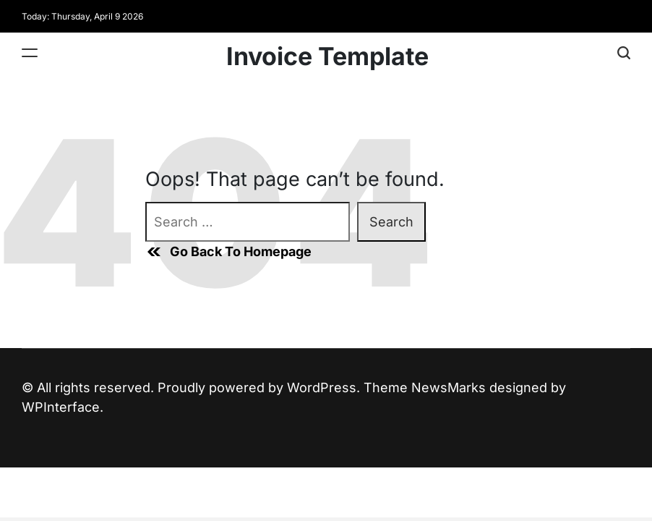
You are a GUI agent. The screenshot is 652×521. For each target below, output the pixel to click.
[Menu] (30, 52)
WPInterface (61, 407)
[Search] (623, 52)
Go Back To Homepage (228, 251)
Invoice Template (327, 56)
